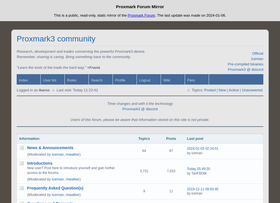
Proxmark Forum (141, 15)
